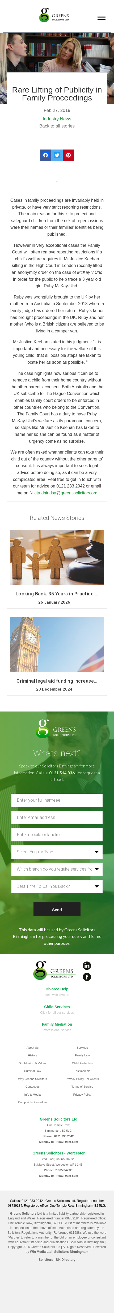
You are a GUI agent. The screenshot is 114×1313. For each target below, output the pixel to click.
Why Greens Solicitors (32, 1079)
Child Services (57, 1007)
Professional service (57, 1030)
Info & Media (32, 1094)
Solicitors (46, 1260)
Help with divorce (57, 995)
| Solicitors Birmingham (70, 1252)
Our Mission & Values (33, 1063)
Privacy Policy (82, 1094)
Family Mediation (57, 1024)
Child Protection (82, 1063)
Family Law (82, 1055)
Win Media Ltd (41, 1252)
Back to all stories (57, 126)
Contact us (33, 1086)
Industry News (57, 119)
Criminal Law (32, 1071)
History (32, 1055)
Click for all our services (57, 1013)
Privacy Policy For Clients (82, 1079)
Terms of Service (82, 1086)
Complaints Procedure (32, 1102)
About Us (33, 1047)
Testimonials (82, 1071)
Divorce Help (57, 989)
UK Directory (65, 1260)
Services (82, 1047)
